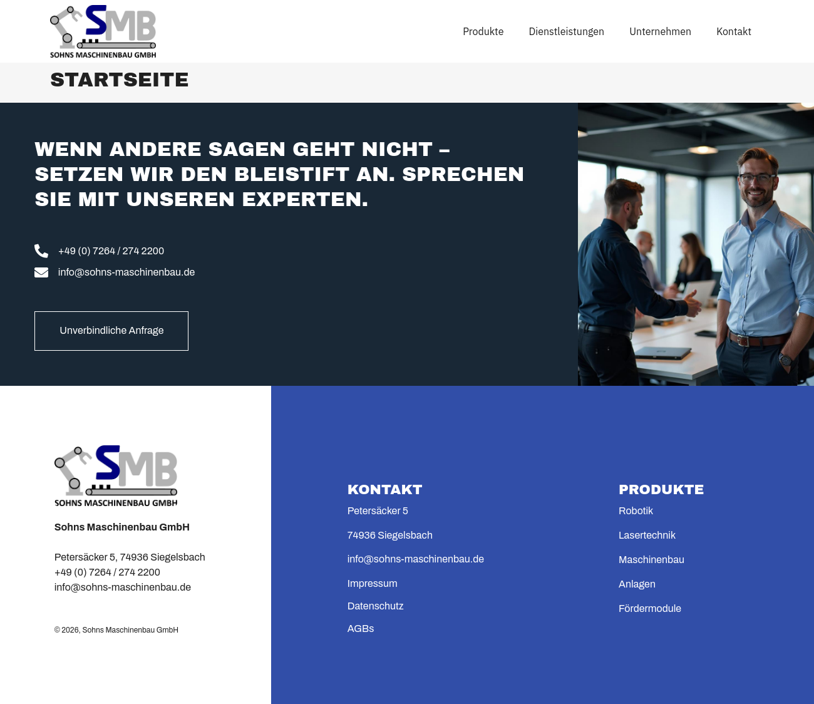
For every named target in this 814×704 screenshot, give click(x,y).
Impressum (373, 583)
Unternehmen (660, 31)
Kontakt (733, 31)
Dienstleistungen (566, 31)
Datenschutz (376, 606)
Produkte (483, 31)
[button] (27, 676)
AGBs (361, 628)
